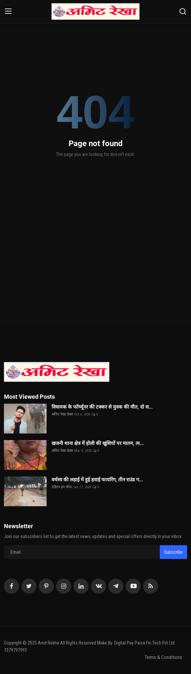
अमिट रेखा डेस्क (62, 414)
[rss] (150, 586)
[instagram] (63, 586)
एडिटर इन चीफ (62, 487)
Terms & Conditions (163, 657)
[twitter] (28, 586)
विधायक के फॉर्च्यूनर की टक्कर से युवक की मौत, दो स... (102, 407)
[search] (183, 11)
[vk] (98, 586)
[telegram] (115, 586)
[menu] (8, 11)
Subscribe (173, 552)
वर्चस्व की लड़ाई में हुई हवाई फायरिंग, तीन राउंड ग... (97, 480)
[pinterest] (46, 586)
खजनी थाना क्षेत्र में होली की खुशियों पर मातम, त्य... (98, 443)
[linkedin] (81, 586)
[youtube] (133, 586)
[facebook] (11, 586)
